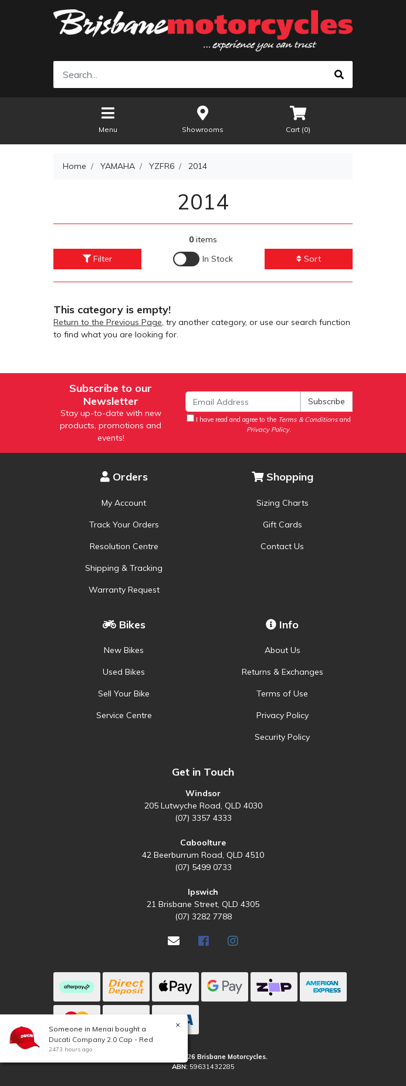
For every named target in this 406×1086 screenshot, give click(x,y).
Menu (108, 119)
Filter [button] (97, 258)
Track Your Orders (124, 524)
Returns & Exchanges (282, 672)
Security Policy (282, 737)
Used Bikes (124, 672)
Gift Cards (282, 524)
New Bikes (124, 650)
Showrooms (203, 119)
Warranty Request (124, 589)
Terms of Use (282, 693)
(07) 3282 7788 (203, 916)
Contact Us (282, 546)
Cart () (298, 119)
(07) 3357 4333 (203, 818)
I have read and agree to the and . (269, 424)
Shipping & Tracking (124, 568)
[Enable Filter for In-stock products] (203, 259)
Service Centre (124, 715)
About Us (282, 650)
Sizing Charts (282, 503)
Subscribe (326, 401)
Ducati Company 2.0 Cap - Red (100, 1039)
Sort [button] (308, 258)
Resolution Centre (124, 546)
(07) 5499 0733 (203, 867)
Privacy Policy (282, 715)
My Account (124, 503)
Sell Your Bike (124, 693)
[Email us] (174, 940)
